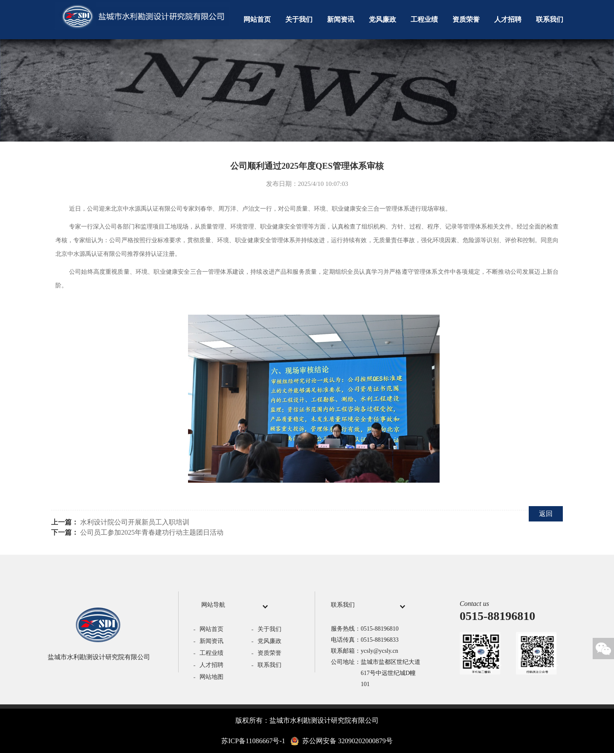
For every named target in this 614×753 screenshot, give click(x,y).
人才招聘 (507, 19)
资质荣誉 (466, 19)
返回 (546, 513)
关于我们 (299, 19)
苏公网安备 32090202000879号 (341, 741)
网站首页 (257, 19)
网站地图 (211, 677)
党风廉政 (382, 19)
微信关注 (603, 648)
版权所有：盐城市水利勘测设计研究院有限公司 (307, 720)
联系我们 (549, 19)
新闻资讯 (340, 19)
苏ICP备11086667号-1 (253, 740)
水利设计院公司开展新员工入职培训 (134, 522)
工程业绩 (424, 19)
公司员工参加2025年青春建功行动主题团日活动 (151, 532)
